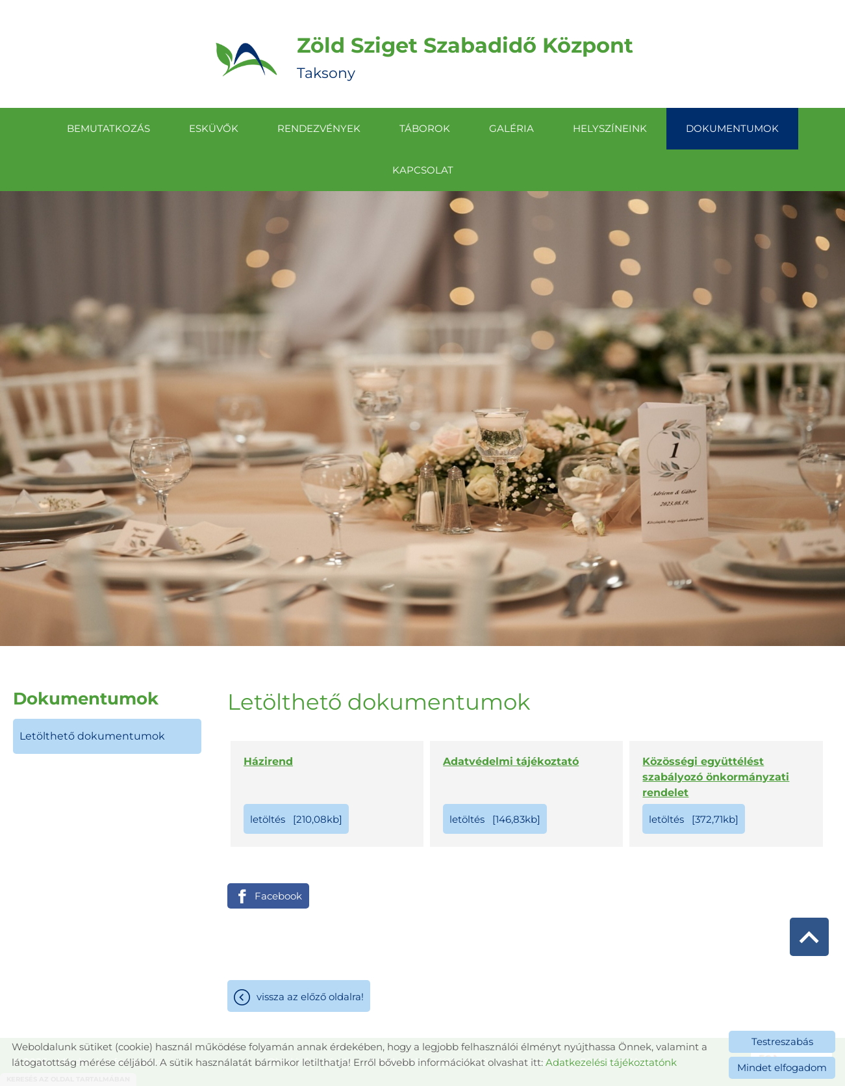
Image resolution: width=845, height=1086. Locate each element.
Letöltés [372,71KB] (693, 819)
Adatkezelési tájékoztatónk (611, 1062)
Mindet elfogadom (782, 1067)
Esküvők (213, 128)
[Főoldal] (246, 57)
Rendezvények (318, 128)
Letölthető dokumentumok (92, 736)
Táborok (424, 128)
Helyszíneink (610, 128)
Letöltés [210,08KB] (296, 819)
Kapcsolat (422, 170)
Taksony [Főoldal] (465, 57)
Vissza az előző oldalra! (310, 996)
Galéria (511, 128)
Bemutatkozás (108, 128)
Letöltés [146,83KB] (494, 819)
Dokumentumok (732, 128)
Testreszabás (782, 1041)
